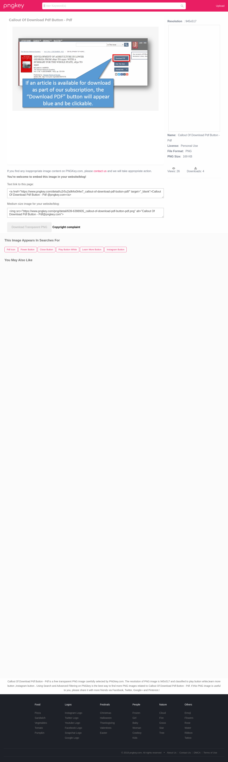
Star (161, 727)
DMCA (197, 752)
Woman (137, 727)
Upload (220, 5)
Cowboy (137, 732)
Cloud (162, 712)
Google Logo (72, 737)
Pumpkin (39, 732)
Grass (162, 722)
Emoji (188, 712)
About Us (171, 752)
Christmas (105, 712)
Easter (103, 732)
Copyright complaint (66, 227)
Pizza (38, 712)
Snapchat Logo (73, 732)
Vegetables (41, 722)
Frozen (136, 712)
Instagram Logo (73, 712)
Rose (187, 722)
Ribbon (188, 732)
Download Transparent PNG (29, 227)
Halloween (106, 717)
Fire (161, 717)
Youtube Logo (72, 722)
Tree (161, 732)
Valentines (105, 727)
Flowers (189, 717)
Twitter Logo (71, 717)
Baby (135, 722)
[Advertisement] (86, 137)
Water (188, 727)
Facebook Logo (73, 727)
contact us (100, 171)
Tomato (39, 727)
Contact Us (185, 752)
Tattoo (188, 737)
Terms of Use (210, 752)
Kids (135, 737)
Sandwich (40, 717)
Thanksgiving (107, 722)
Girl (134, 717)
